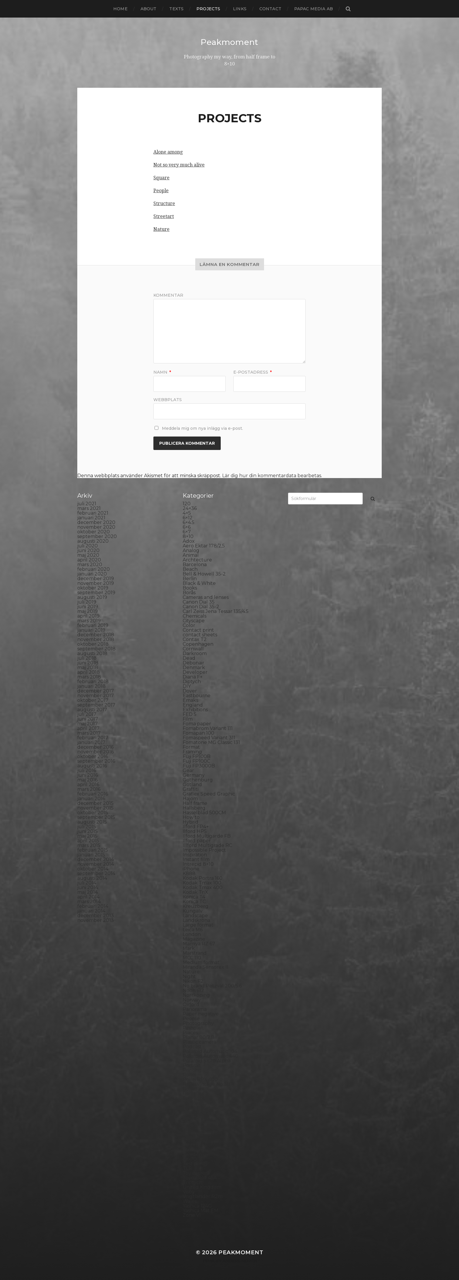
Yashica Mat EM (200, 1210)
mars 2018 (89, 676)
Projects (208, 8)
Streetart (163, 216)
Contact (270, 8)
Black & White (199, 583)
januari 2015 (91, 854)
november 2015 (95, 807)
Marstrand (195, 953)
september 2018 (96, 648)
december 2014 (95, 859)
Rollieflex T (196, 1093)
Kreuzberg (195, 906)
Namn (162, 372)
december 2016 (95, 747)
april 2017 (88, 728)
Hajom (190, 798)
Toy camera (196, 1173)
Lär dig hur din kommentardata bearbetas (271, 475)
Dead (189, 658)
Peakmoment (229, 42)
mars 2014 (89, 901)
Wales (190, 1201)
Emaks (190, 700)
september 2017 (96, 704)
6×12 (188, 517)
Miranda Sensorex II (205, 967)
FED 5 (189, 714)
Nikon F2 (193, 981)
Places (190, 1032)
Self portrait (196, 1107)
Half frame (195, 803)
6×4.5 (188, 522)
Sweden (192, 1154)
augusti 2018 (92, 653)
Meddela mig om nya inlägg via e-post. (202, 428)
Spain (189, 1130)
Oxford (191, 1004)
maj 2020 (88, 555)
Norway (192, 999)
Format (191, 747)
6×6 (187, 527)
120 (187, 503)
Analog (191, 550)
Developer (195, 672)
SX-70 (190, 1159)
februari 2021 (92, 513)
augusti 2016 (92, 765)
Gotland (192, 784)
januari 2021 (91, 517)
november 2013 (95, 920)
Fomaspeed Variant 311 (209, 737)
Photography (198, 1023)
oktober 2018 (93, 644)
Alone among (168, 151)
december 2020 (96, 522)
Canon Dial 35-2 (201, 606)
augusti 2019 (92, 597)
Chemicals (194, 615)
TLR (187, 1168)
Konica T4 (194, 896)
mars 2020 (89, 564)
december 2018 (95, 634)
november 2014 (95, 864)
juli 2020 (87, 545)
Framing (192, 751)
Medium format (201, 962)
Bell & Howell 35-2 (204, 573)
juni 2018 (87, 662)
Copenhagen (198, 644)
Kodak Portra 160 (202, 878)
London (192, 934)
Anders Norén (239, 1260)
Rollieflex (193, 1088)
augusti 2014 (92, 878)
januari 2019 (91, 630)
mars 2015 (88, 845)
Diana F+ (193, 676)
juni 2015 (87, 831)
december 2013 (95, 915)
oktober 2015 (92, 812)
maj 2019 (87, 611)
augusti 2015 (92, 821)
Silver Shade (197, 1112)
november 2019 (95, 583)
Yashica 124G (197, 1205)
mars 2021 (89, 508)
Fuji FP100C (196, 761)
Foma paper (197, 723)
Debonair (193, 662)
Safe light (194, 1098)
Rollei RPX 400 (200, 1079)
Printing (192, 1070)
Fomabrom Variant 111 (208, 728)
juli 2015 (86, 826)
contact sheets (200, 634)
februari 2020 (93, 569)
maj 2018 (87, 667)
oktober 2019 (92, 587)
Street (190, 1144)
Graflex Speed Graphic (209, 793)
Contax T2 (195, 639)
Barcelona (195, 564)
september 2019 (96, 592)
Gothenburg (198, 779)
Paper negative (201, 1013)
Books (190, 587)
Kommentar (168, 295)
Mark (189, 948)
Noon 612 (193, 990)
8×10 (188, 536)
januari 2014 (91, 910)
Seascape (194, 1102)
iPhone (191, 868)
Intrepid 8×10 (198, 864)
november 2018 (95, 639)
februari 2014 (92, 906)
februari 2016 (92, 793)
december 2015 (95, 803)
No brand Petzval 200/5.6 (212, 985)
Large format (198, 924)
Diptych (192, 681)
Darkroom (195, 653)
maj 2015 (87, 836)
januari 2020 (92, 573)
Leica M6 (193, 929)
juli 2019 (86, 601)
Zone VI (192, 1215)
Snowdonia (196, 1126)
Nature (161, 229)
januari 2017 (91, 742)
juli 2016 (86, 770)
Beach (190, 569)
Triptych (192, 1182)
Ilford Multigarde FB (207, 836)
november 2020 (96, 527)
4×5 (187, 513)
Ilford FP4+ (196, 826)
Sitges (190, 1116)
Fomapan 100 (198, 733)
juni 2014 (87, 887)
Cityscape (194, 620)
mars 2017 (89, 733)
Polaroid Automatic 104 (210, 1051)
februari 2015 (92, 850)
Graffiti (190, 789)
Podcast (192, 1046)
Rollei (189, 1074)
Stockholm (195, 1140)
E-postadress (252, 372)
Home (120, 8)
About (149, 8)
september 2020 (97, 536)
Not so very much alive (179, 164)
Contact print (198, 630)
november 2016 (95, 751)
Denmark (194, 667)
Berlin (190, 578)
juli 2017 (86, 714)
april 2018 (88, 672)
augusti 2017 (92, 709)
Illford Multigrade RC (207, 845)
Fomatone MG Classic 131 (211, 742)
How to (191, 817)
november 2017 (95, 695)
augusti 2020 (93, 541)
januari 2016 (91, 798)
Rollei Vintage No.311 (206, 1084)
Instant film (196, 859)
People (161, 190)
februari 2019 (92, 625)
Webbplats (167, 399)
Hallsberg (194, 807)
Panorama (195, 1009)
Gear (188, 770)
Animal (191, 555)
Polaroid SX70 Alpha (207, 1060)
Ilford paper (197, 840)
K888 (189, 873)
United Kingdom (202, 1187)
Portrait (192, 1065)
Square (161, 177)
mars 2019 (89, 620)
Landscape (195, 915)
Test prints (195, 1163)
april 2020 (89, 559)
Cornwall (193, 648)
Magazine (194, 938)
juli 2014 (86, 882)
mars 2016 (88, 789)
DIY (187, 686)
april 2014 (88, 896)
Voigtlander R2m (202, 1196)
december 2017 (95, 690)
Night (189, 976)
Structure (164, 203)
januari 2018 (91, 686)
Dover (190, 690)
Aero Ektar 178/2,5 (204, 545)
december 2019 (95, 578)
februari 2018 (93, 681)
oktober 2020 (93, 531)
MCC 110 (192, 957)
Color (189, 625)
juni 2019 (87, 606)
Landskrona (196, 920)
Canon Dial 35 (199, 601)
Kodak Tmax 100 (202, 882)
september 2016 (96, 761)
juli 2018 (87, 658)
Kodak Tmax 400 (202, 887)
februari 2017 (92, 737)
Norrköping (196, 995)
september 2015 (96, 817)
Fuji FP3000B (199, 765)
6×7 (187, 531)
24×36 (190, 508)
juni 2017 (87, 718)
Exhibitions (195, 709)
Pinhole (192, 1027)
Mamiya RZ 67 (199, 943)
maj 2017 (87, 723)
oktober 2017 (92, 700)
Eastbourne (196, 695)
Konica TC (194, 901)
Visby (189, 1191)
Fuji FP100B (196, 756)
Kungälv (193, 910)
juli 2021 (86, 503)
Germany (194, 775)
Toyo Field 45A (200, 1177)
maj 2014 (87, 892)
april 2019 (88, 615)
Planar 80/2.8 (198, 1037)
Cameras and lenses (206, 597)
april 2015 (88, 840)
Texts (176, 8)
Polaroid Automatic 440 (210, 1056)
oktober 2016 (92, 756)
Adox (189, 541)
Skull (189, 1121)
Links (239, 8)
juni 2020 (88, 550)
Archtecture (197, 559)
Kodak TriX (195, 892)
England (193, 704)
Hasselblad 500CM (204, 812)
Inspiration (195, 854)
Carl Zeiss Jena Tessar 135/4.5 (216, 611)
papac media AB (313, 8)
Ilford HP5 (195, 831)
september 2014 (96, 873)
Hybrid (190, 821)
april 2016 (88, 784)
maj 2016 (87, 779)
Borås (189, 592)
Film (188, 718)
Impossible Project (204, 850)
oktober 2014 (92, 868)
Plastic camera (199, 1041)
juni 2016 (87, 775)
